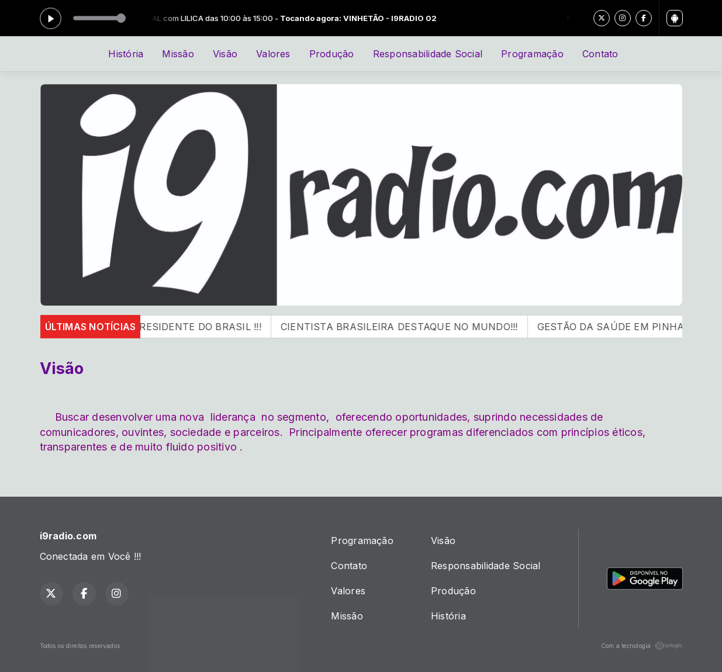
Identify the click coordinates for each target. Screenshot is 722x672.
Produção (331, 54)
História (125, 54)
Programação (532, 54)
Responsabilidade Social (428, 54)
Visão (225, 54)
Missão (178, 54)
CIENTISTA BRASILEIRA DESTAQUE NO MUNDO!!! (411, 326)
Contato (600, 54)
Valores (273, 54)
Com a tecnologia (642, 646)
